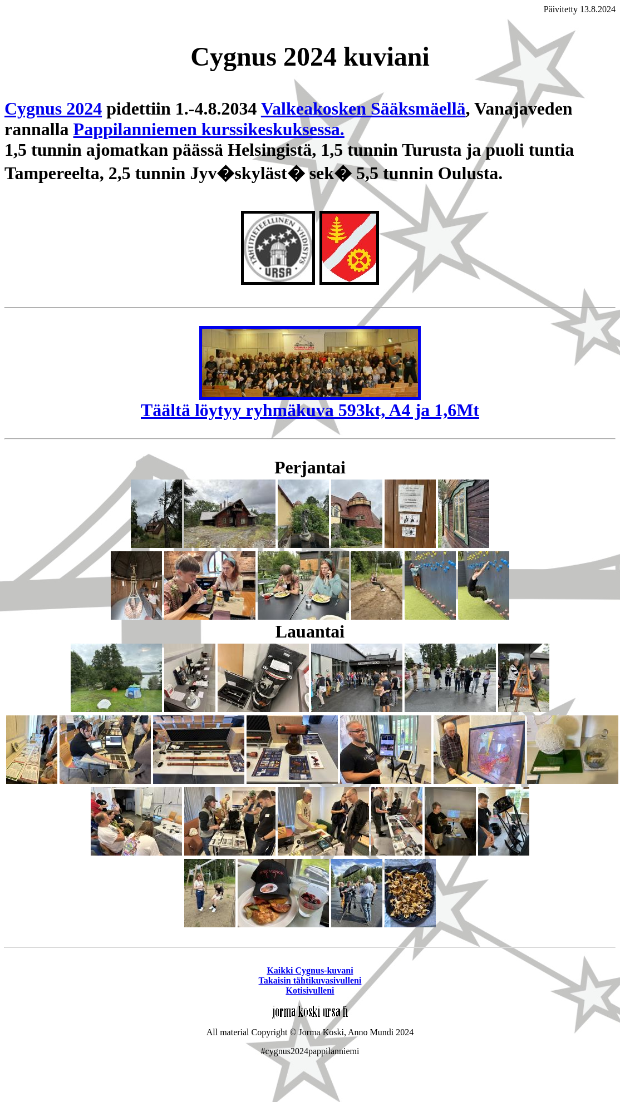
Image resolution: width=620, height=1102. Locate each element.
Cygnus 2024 (53, 108)
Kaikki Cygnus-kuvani (310, 970)
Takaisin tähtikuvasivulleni (310, 980)
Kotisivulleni (310, 990)
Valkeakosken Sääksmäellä (363, 108)
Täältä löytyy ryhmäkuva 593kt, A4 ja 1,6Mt (310, 402)
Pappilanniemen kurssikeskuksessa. (209, 129)
